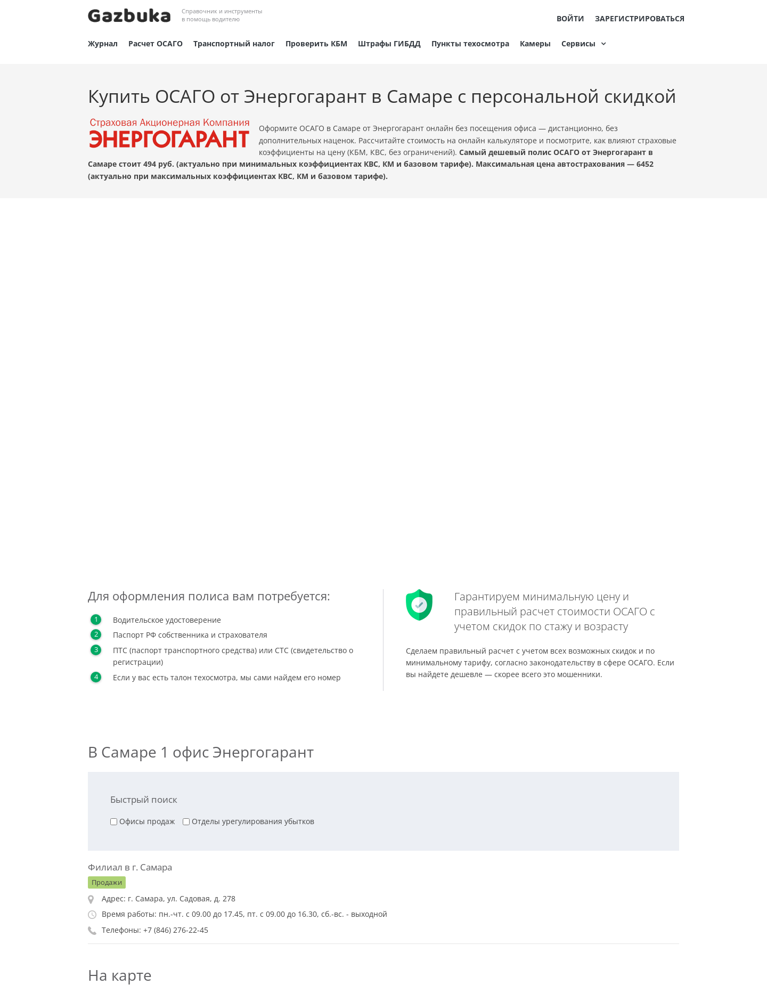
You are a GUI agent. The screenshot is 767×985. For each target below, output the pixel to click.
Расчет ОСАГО (155, 43)
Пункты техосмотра (470, 43)
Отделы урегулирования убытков (253, 821)
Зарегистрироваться (639, 18)
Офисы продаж (147, 821)
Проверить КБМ (316, 43)
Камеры (535, 43)
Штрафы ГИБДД (389, 43)
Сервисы (578, 43)
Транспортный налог (234, 43)
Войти (570, 18)
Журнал (103, 43)
